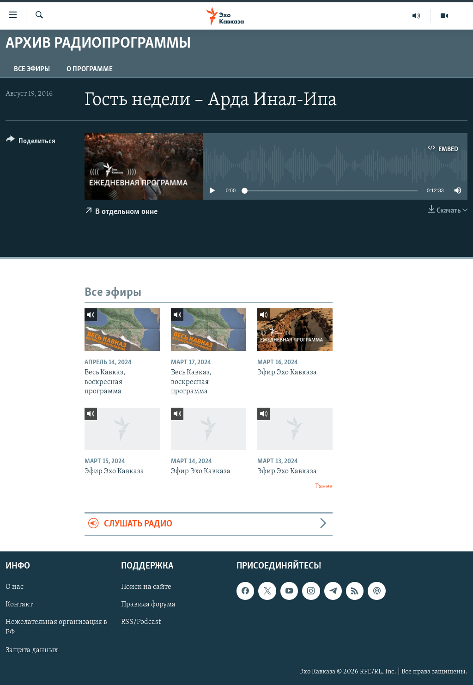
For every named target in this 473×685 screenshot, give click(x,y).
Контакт (19, 604)
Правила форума (148, 604)
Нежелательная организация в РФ (56, 627)
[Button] (30, 142)
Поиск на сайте (146, 587)
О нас (15, 587)
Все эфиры (32, 69)
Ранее (324, 486)
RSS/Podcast (141, 622)
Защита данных (32, 650)
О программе (90, 69)
